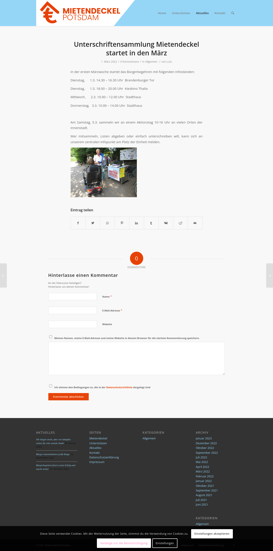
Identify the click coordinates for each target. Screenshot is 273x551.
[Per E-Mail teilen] (195, 223)
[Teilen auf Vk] (166, 223)
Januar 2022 (204, 481)
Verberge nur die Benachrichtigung (124, 543)
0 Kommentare (129, 62)
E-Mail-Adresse (112, 310)
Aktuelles (95, 448)
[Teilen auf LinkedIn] (136, 223)
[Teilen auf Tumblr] (151, 223)
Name (107, 296)
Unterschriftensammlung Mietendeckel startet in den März (136, 48)
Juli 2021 (201, 500)
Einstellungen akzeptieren (212, 534)
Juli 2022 (201, 457)
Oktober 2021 (205, 486)
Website (107, 324)
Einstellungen (165, 543)
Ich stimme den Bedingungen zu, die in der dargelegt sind (102, 387)
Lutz (169, 62)
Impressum (97, 462)
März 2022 (203, 471)
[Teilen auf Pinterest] (122, 223)
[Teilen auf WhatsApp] (107, 223)
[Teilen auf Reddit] (180, 223)
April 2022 (202, 467)
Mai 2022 (202, 462)
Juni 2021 (202, 504)
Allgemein (151, 62)
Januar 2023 (204, 438)
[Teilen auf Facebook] (78, 223)
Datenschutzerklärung (104, 457)
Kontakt (94, 453)
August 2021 (204, 495)
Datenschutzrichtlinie (119, 387)
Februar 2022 (205, 476)
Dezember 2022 (206, 443)
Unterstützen (98, 443)
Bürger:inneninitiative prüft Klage (53, 454)
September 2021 (207, 490)
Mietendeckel (98, 438)
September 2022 (207, 453)
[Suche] (232, 13)
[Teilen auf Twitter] (93, 223)
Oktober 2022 (205, 448)
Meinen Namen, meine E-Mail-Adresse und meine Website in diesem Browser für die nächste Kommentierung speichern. (127, 338)
